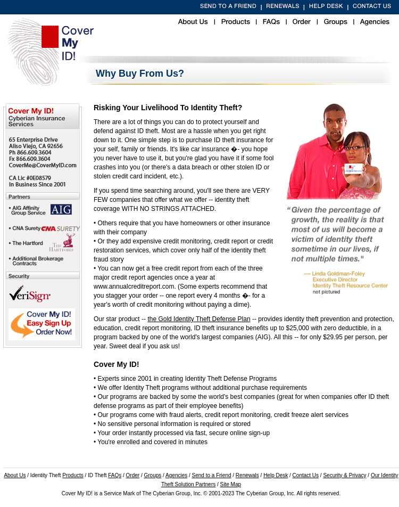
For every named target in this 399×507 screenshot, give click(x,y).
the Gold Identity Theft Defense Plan (198, 319)
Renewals (247, 475)
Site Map (230, 484)
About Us (15, 475)
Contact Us (306, 475)
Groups (153, 475)
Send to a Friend (211, 475)
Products (72, 475)
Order (133, 475)
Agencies (176, 475)
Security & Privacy (344, 475)
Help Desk (275, 475)
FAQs (114, 475)
